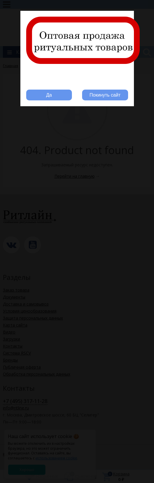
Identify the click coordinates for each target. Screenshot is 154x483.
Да (49, 95)
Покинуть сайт (105, 95)
